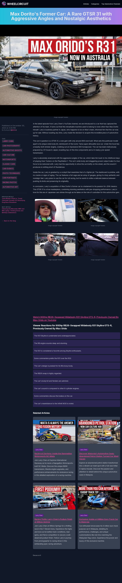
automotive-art (10, 187)
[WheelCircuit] (15, 4)
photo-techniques (11, 173)
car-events (8, 169)
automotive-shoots (12, 150)
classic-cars (9, 164)
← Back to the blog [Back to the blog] (9, 221)
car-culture (8, 155)
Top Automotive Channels (110, 4)
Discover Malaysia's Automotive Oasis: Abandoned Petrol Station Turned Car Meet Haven (98, 456)
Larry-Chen (8, 141)
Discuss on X (37, 555)
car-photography (11, 146)
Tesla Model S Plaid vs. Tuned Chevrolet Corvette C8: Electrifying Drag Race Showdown (13, 200)
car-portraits (9, 178)
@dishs (13, 130)
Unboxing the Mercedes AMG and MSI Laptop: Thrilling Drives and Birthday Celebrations (13, 210)
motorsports (9, 159)
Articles (86, 4)
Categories (95, 4)
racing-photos (10, 182)
